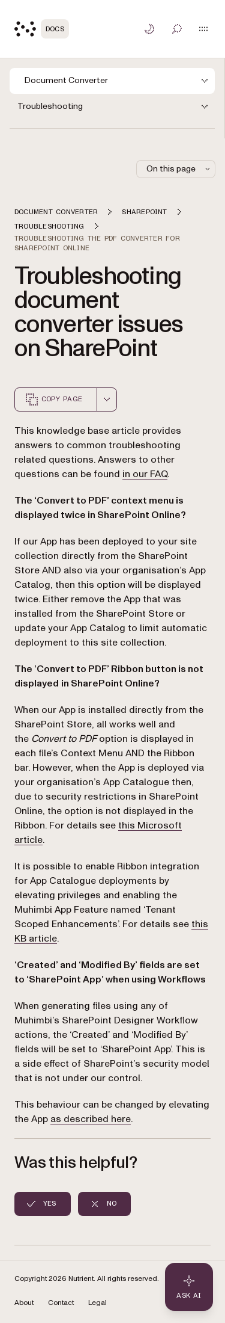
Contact (61, 1303)
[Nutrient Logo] (41, 29)
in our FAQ (144, 474)
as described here (90, 1119)
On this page (179, 168)
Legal (97, 1303)
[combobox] (107, 399)
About (24, 1303)
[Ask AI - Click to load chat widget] (189, 1287)
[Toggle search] (177, 29)
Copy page (53, 399)
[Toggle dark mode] (149, 29)
